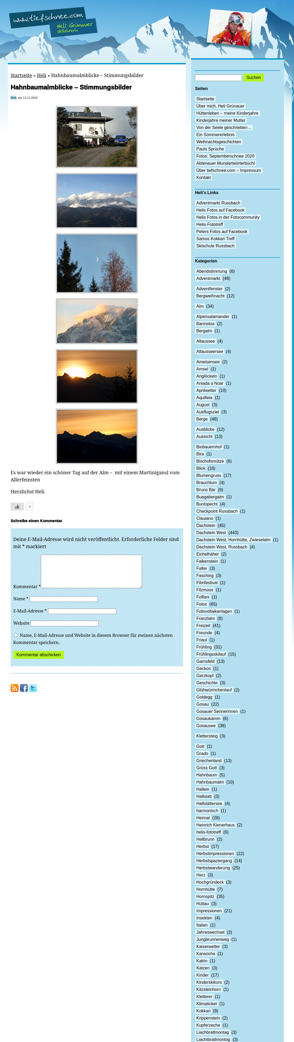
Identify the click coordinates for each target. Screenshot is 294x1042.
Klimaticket (206, 1003)
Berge (202, 419)
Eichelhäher (207, 554)
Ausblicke (205, 429)
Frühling (204, 647)
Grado (202, 753)
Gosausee (206, 725)
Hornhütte (205, 889)
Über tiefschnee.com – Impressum (228, 170)
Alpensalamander (213, 316)
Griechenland (209, 760)
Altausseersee (209, 351)
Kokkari (203, 1011)
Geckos (203, 668)
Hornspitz (205, 896)
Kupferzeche (208, 1025)
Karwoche (205, 953)
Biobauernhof (209, 447)
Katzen (203, 968)
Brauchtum (206, 482)
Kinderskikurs (209, 982)
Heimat (203, 818)
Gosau (202, 704)
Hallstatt (204, 796)
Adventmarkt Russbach (218, 203)
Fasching (205, 575)
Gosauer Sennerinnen (217, 711)
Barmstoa (205, 323)
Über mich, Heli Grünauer (220, 106)
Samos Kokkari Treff (215, 238)
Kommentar (27, 593)
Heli (41, 75)
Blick (200, 468)
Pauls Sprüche (210, 149)
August (203, 405)
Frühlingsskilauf (211, 654)
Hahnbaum (206, 775)
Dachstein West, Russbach (221, 547)
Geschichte (207, 683)
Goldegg (204, 697)
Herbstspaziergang (214, 860)
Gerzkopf (205, 675)
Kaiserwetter (208, 946)
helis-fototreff (208, 832)
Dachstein (205, 525)
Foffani (202, 597)
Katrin (201, 961)
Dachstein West (211, 532)
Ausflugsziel (207, 412)
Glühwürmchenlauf (214, 690)
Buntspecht (207, 504)
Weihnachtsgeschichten (218, 142)
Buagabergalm (210, 497)
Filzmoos (204, 590)
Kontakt (203, 177)
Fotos (201, 604)
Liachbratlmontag (212, 1032)
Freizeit (203, 625)
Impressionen (209, 911)
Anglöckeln (206, 376)
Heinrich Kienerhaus (215, 825)
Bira (200, 454)
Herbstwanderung (213, 868)
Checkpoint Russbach (217, 511)
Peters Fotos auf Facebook (221, 231)
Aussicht (204, 436)
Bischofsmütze (210, 461)
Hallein (202, 789)
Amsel (202, 369)
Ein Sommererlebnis (215, 134)
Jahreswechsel (210, 932)
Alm (200, 306)
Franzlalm (205, 618)
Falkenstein (207, 561)
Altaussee (205, 341)
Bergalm (204, 331)
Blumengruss (208, 475)
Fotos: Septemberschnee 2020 (225, 156)
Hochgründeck (210, 882)
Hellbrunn (205, 839)
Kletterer (204, 996)
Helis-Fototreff (209, 224)
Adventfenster (209, 289)
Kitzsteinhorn (208, 989)
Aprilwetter (206, 390)
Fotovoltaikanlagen (214, 611)
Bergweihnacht (210, 296)
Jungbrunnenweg (212, 939)
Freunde (204, 632)
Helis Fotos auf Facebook (220, 210)
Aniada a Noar (209, 383)
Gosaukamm (208, 718)
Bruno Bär (205, 490)
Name (20, 605)
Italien (202, 925)
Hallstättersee (209, 803)
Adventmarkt (208, 278)
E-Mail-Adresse (30, 617)
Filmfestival (207, 582)
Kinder (202, 975)
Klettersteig (207, 736)
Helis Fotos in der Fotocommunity (228, 217)
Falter (201, 568)
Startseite (21, 75)
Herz (200, 875)
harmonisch (207, 810)
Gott (200, 746)
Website (21, 629)
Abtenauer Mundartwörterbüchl (225, 163)
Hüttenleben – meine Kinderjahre (227, 113)
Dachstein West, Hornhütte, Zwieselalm (233, 540)
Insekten (204, 918)
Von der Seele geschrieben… (224, 127)
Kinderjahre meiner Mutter (220, 120)
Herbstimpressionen (215, 853)
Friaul (201, 640)
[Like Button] (17, 507)
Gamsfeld (205, 661)
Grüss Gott (206, 768)
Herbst (202, 846)
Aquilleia (204, 397)
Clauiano (204, 518)
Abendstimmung (211, 271)
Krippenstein (208, 1018)
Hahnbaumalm (210, 782)
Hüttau (202, 903)
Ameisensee (208, 362)
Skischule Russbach (215, 246)
